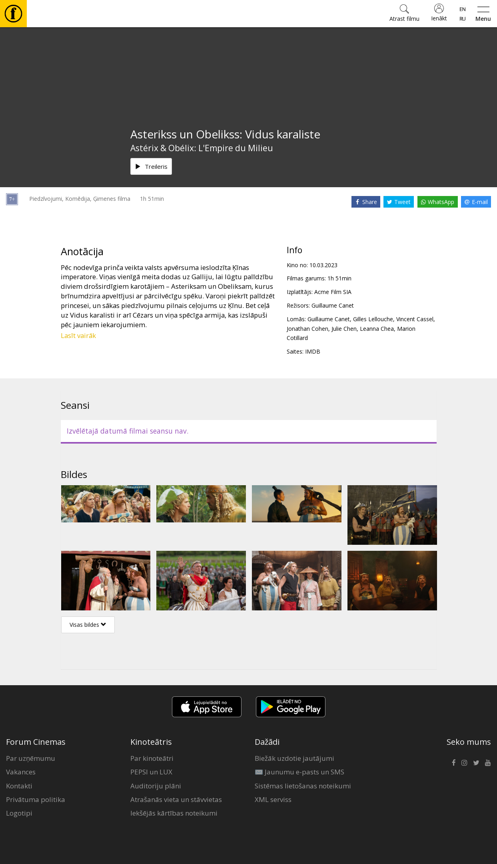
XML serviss (273, 799)
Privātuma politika (35, 799)
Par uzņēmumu (30, 758)
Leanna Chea (377, 328)
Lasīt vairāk (78, 335)
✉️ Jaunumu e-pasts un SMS (299, 771)
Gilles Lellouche (373, 319)
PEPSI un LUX (151, 771)
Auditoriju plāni (155, 785)
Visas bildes (88, 624)
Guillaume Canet (332, 305)
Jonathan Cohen (307, 328)
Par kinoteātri (152, 758)
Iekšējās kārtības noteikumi (174, 813)
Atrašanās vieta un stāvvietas (176, 799)
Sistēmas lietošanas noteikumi (303, 785)
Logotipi (19, 813)
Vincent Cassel (414, 319)
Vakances (21, 771)
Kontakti (19, 785)
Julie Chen (344, 328)
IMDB (312, 351)
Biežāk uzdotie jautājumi (294, 758)
